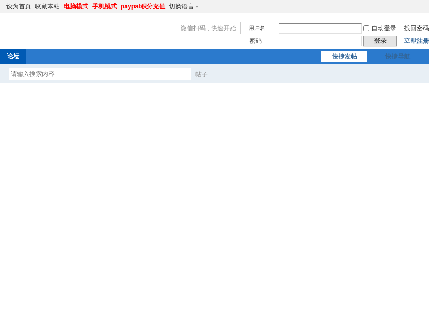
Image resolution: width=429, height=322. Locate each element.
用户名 (257, 28)
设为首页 (18, 6)
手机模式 (104, 6)
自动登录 (379, 28)
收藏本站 (47, 6)
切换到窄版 (419, 6)
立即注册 (416, 40)
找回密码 (416, 28)
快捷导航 (397, 56)
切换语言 (185, 6)
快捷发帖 (344, 56)
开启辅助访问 (412, 6)
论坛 (13, 55)
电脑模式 (75, 6)
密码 (255, 40)
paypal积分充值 (143, 6)
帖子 (201, 74)
